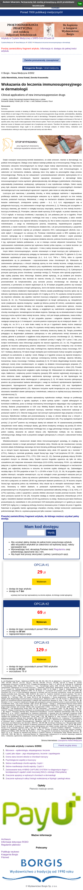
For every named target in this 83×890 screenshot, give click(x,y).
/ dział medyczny (41, 68)
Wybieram (41, 582)
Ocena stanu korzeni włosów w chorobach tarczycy (27, 757)
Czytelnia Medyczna (7, 42)
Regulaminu (59, 549)
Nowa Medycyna (21, 42)
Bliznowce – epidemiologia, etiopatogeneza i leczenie (28, 750)
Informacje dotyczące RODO (14, 842)
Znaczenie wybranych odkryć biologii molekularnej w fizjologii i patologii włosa (38, 778)
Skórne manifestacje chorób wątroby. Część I (24, 763)
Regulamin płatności (10, 845)
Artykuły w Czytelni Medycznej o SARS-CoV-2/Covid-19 (27, 38)
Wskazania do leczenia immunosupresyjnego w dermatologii (52, 42)
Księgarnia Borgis (9, 854)
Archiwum (6, 839)
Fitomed (5, 857)
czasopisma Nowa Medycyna (69, 740)
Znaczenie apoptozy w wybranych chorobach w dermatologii (31, 775)
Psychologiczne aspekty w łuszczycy (21, 760)
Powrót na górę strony (67, 745)
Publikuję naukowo (10, 852)
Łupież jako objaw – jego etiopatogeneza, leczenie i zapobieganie (33, 753)
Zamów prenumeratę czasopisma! (41, 60)
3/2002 (30, 42)
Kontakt (55, 8)
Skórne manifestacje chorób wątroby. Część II (25, 766)
